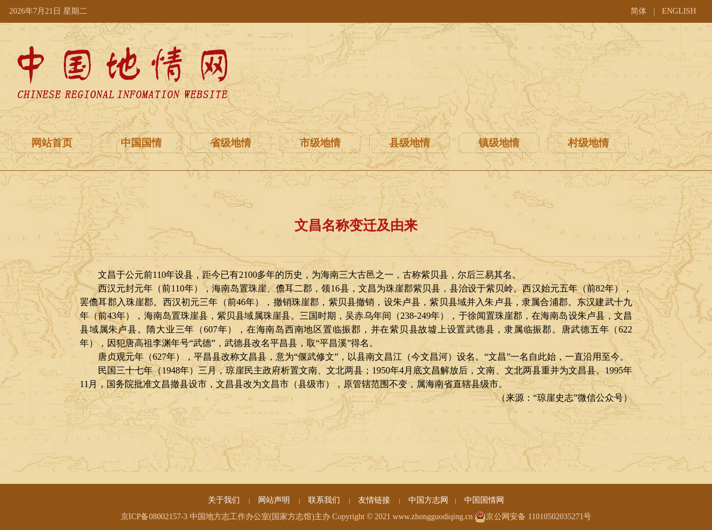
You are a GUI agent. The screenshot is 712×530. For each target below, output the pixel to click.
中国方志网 (428, 500)
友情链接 (375, 500)
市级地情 (320, 143)
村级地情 (588, 143)
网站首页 (51, 143)
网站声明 (275, 500)
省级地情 (230, 143)
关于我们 (225, 500)
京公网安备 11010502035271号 (532, 517)
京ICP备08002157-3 (154, 516)
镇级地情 (498, 143)
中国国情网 (484, 500)
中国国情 (141, 143)
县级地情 (409, 143)
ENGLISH (679, 11)
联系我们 (325, 500)
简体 (638, 11)
